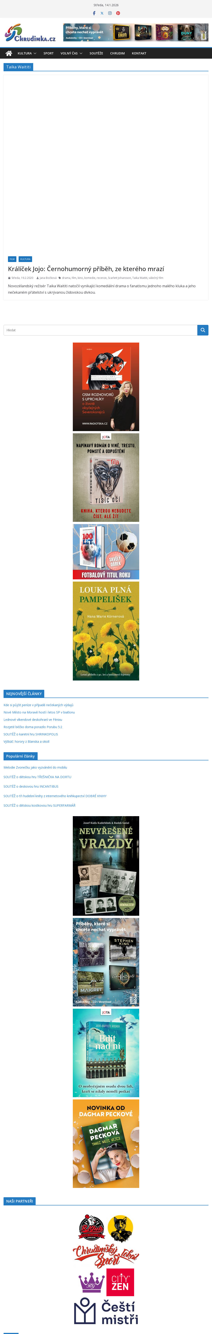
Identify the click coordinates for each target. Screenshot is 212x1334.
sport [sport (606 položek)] (152, 1294)
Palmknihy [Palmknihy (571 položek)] (163, 1283)
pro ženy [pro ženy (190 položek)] (36, 1294)
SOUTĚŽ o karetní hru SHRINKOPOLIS (31, 655)
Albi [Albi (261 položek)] (6, 1272)
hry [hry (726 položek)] (7, 1283)
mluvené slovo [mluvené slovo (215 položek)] (143, 1283)
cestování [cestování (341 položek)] (27, 1272)
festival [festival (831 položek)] (122, 1271)
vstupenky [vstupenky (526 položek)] (194, 1294)
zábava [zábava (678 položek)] (22, 1303)
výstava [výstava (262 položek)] (9, 1304)
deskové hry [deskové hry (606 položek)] (74, 1272)
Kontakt (139, 53)
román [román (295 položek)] (120, 1294)
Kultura (25, 53)
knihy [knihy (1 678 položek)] (96, 1282)
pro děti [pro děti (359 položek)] (24, 1294)
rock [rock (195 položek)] (76, 1294)
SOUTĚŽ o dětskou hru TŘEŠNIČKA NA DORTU (37, 698)
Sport (49, 53)
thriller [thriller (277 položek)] (163, 1295)
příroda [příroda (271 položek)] (47, 1295)
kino (80, 199)
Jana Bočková (48, 199)
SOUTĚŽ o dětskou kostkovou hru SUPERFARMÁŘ (39, 727)
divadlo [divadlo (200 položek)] (92, 1272)
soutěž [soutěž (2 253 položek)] (136, 1293)
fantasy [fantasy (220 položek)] (108, 1272)
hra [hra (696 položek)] (184, 1271)
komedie (89, 199)
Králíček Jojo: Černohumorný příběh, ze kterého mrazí (86, 190)
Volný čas (69, 53)
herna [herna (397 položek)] (151, 1272)
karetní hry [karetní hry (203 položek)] (55, 1283)
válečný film (156, 199)
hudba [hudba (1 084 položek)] (19, 1282)
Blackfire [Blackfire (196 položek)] (14, 1272)
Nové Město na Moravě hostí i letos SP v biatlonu (39, 633)
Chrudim (117, 53)
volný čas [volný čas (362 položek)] (175, 1294)
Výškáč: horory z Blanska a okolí (26, 663)
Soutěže (96, 53)
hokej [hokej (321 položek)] (175, 1272)
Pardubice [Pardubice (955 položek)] (187, 1282)
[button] (34, 53)
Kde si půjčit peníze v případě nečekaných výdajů (38, 626)
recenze (102, 199)
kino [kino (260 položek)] (73, 1283)
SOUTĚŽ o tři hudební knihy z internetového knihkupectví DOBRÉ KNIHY (55, 717)
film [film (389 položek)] (134, 1272)
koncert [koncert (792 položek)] (113, 1282)
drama (66, 199)
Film (12, 180)
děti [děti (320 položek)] (100, 1272)
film (74, 199)
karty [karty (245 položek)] (66, 1283)
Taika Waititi (139, 199)
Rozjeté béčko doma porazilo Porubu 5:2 (33, 648)
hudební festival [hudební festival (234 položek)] (38, 1283)
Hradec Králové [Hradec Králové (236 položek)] (198, 1272)
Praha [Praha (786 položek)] (10, 1294)
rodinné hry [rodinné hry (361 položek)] (104, 1294)
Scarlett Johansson (119, 199)
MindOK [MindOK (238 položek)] (128, 1283)
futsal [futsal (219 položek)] (141, 1272)
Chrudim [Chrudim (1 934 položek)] (48, 1271)
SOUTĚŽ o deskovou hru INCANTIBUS (31, 708)
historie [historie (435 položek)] (164, 1271)
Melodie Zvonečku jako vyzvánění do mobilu (35, 688)
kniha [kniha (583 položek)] (82, 1283)
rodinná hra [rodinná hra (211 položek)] (87, 1294)
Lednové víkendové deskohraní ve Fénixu (33, 641)
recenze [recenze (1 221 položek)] (63, 1293)
